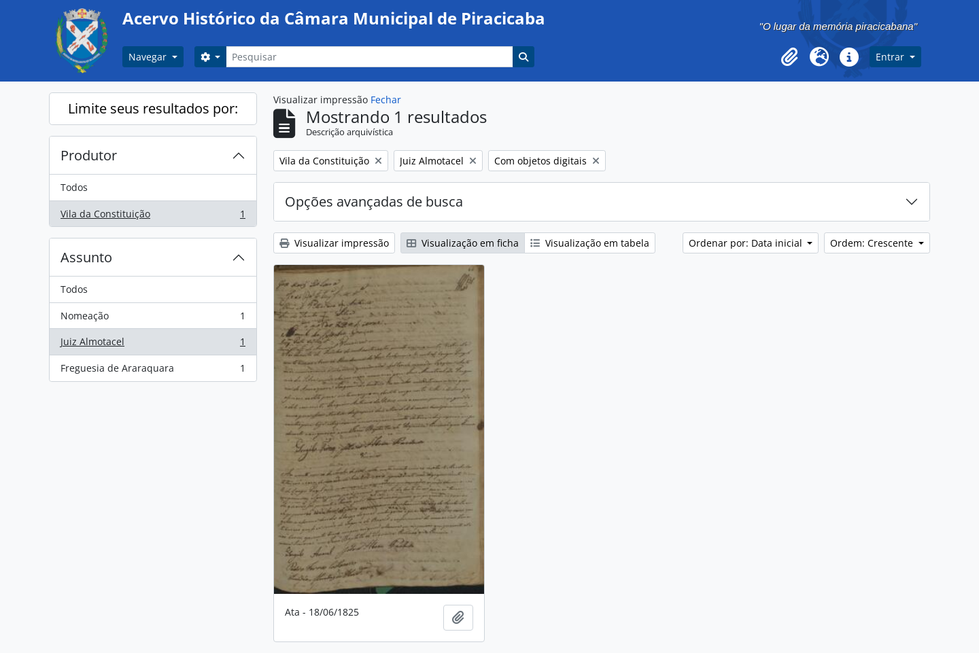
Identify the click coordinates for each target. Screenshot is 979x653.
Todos (74, 187)
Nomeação (152, 318)
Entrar (891, 56)
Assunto (86, 257)
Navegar (148, 56)
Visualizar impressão (334, 242)
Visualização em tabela (589, 242)
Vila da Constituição (152, 217)
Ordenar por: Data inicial (747, 242)
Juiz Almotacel (152, 344)
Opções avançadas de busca (374, 201)
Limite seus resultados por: (153, 108)
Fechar (386, 99)
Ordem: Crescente (873, 242)
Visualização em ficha (463, 242)
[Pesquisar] (369, 56)
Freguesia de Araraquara (152, 371)
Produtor (89, 155)
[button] (789, 57)
